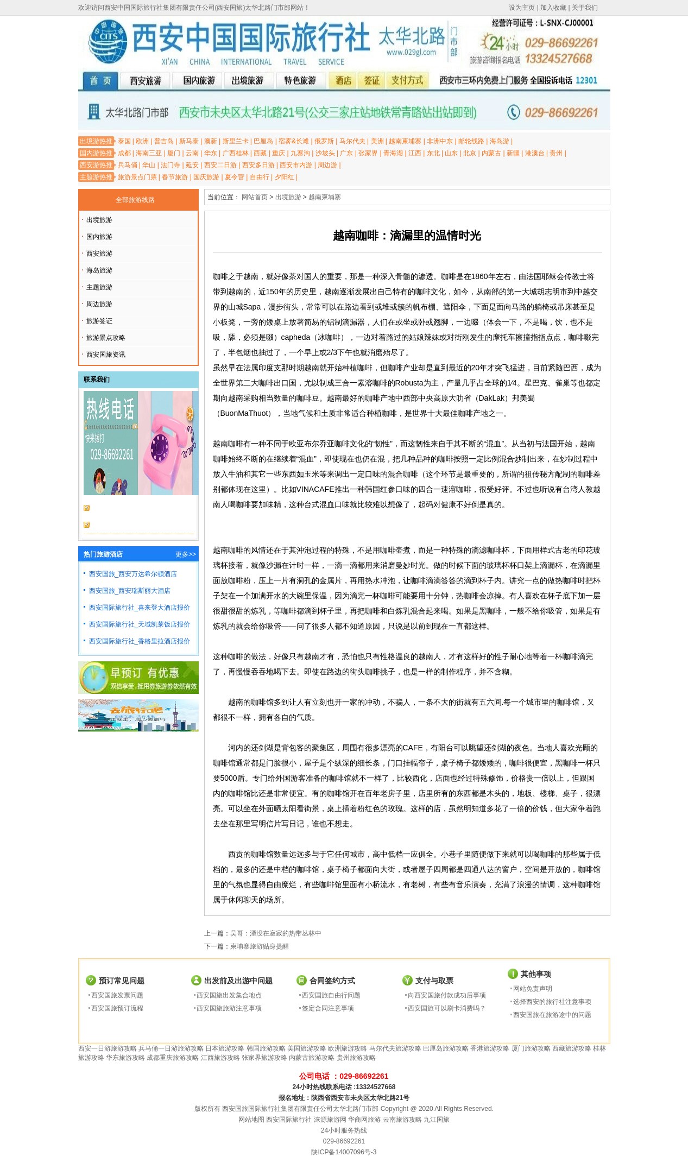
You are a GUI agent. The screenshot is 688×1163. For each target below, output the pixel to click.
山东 (451, 153)
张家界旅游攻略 (264, 1057)
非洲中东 (440, 141)
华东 (210, 153)
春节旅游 (175, 177)
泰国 (124, 141)
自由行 (259, 177)
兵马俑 (127, 165)
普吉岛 (164, 141)
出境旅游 (99, 220)
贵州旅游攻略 (356, 1057)
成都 (124, 153)
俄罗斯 (324, 141)
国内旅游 (99, 237)
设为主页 (522, 7)
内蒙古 (491, 153)
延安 (192, 165)
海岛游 (499, 141)
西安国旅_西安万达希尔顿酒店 (133, 574)
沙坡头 (325, 153)
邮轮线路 (471, 141)
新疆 (513, 153)
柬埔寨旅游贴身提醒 (259, 946)
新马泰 (189, 141)
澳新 (210, 141)
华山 (148, 165)
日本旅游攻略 (224, 1048)
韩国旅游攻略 (266, 1048)
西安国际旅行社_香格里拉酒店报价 (140, 641)
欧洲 (142, 141)
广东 (346, 153)
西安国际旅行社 (289, 1119)
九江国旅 (437, 1119)
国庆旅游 (206, 177)
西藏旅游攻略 (571, 1048)
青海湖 (393, 153)
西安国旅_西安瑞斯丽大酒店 (130, 591)
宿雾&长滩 (294, 141)
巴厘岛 (263, 141)
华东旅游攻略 (125, 1057)
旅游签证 (99, 321)
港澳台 (535, 153)
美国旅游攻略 (306, 1048)
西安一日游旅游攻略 (107, 1048)
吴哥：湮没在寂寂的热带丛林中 (275, 933)
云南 (192, 153)
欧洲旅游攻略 (347, 1048)
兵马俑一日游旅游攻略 (171, 1048)
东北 (433, 153)
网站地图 (251, 1119)
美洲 (377, 141)
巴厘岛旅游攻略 (446, 1048)
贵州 (556, 153)
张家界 (368, 153)
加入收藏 (553, 7)
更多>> (185, 554)
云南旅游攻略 (402, 1119)
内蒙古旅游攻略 (311, 1057)
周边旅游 (99, 304)
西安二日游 (220, 165)
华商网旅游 (364, 1119)
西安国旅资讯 (105, 354)
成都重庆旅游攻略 (173, 1057)
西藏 (260, 153)
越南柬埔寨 (405, 141)
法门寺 (170, 165)
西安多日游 (258, 165)
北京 (469, 153)
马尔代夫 (352, 141)
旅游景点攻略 (105, 338)
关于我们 (585, 7)
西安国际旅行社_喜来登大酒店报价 (140, 607)
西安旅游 (99, 253)
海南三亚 (149, 153)
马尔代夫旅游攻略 (395, 1048)
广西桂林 (236, 153)
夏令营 (234, 177)
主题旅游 (99, 287)
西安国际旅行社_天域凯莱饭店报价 (140, 624)
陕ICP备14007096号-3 (343, 1152)
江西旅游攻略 (220, 1057)
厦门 (173, 153)
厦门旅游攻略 (531, 1048)
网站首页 (255, 197)
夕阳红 (284, 177)
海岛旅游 (99, 270)
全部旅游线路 (135, 200)
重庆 (278, 153)
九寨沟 (300, 153)
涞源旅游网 (330, 1119)
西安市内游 (296, 165)
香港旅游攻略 (489, 1048)
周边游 (327, 165)
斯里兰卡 (236, 141)
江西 (414, 153)
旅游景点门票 (137, 177)
